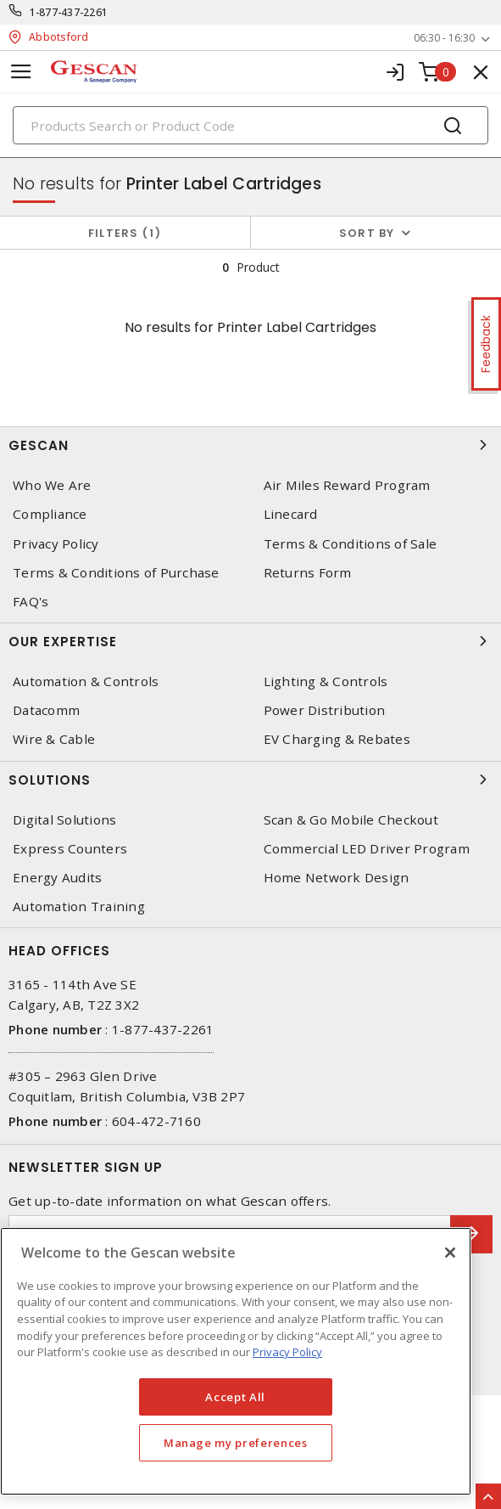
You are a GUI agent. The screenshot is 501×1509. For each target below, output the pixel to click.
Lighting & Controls (326, 681)
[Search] (250, 125)
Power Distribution (325, 710)
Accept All (235, 1397)
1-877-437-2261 (69, 12)
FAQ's (30, 602)
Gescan (250, 445)
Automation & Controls (86, 681)
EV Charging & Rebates (337, 739)
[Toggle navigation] (21, 71)
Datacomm (46, 710)
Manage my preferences (236, 1442)
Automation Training (79, 906)
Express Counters (70, 849)
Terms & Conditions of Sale (350, 544)
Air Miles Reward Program (347, 485)
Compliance (50, 514)
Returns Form (308, 573)
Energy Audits (57, 878)
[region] (235, 1361)
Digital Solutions (64, 820)
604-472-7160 (156, 1120)
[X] (450, 1252)
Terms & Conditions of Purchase (116, 573)
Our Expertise (250, 641)
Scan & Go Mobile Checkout (351, 820)
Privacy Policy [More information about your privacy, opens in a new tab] (287, 1352)
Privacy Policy (56, 544)
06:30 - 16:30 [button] (444, 38)
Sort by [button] (367, 233)
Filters (125, 233)
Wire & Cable (54, 739)
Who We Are (52, 485)
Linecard (291, 514)
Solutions (250, 779)
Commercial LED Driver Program (367, 849)
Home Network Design (336, 878)
